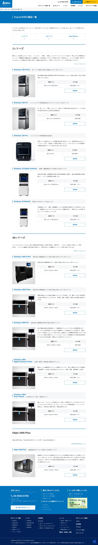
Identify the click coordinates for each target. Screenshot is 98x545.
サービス (80, 5)
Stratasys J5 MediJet (22, 201)
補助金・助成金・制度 (65, 532)
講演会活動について (65, 529)
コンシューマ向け (16, 531)
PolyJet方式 (15, 522)
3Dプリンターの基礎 (91, 5)
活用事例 (73, 5)
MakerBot (29, 527)
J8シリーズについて (80, 251)
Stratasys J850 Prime (22, 290)
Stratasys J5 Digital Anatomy (25, 168)
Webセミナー (56, 5)
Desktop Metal (30, 522)
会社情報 (78, 523)
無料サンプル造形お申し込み (76, 493)
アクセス (78, 526)
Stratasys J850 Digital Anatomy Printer (23, 360)
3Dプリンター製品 (16, 518)
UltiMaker (29, 524)
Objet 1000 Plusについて (79, 443)
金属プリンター (16, 529)
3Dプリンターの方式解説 (49, 496)
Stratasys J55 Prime (22, 70)
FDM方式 (14, 520)
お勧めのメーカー (47, 498)
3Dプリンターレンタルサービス (47, 525)
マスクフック (46, 507)
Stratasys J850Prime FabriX (20, 395)
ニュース (61, 518)
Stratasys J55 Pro (21, 103)
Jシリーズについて (80, 64)
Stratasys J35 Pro (21, 135)
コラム (78, 521)
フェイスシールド (47, 509)
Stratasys (29, 520)
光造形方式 (15, 524)
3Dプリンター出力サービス (46, 523)
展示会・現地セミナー (66, 520)
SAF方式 (14, 527)
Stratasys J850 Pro (21, 322)
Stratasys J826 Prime (22, 257)
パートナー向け (80, 529)
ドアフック (45, 504)
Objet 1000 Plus (20, 450)
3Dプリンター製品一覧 (44, 5)
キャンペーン (64, 524)
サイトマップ (79, 532)
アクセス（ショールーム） (75, 496)
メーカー (65, 5)
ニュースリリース (65, 527)
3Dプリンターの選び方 (48, 493)
